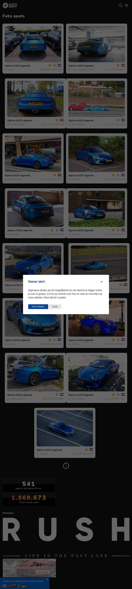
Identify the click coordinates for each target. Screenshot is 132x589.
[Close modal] (102, 281)
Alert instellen (38, 306)
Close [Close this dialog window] (55, 306)
